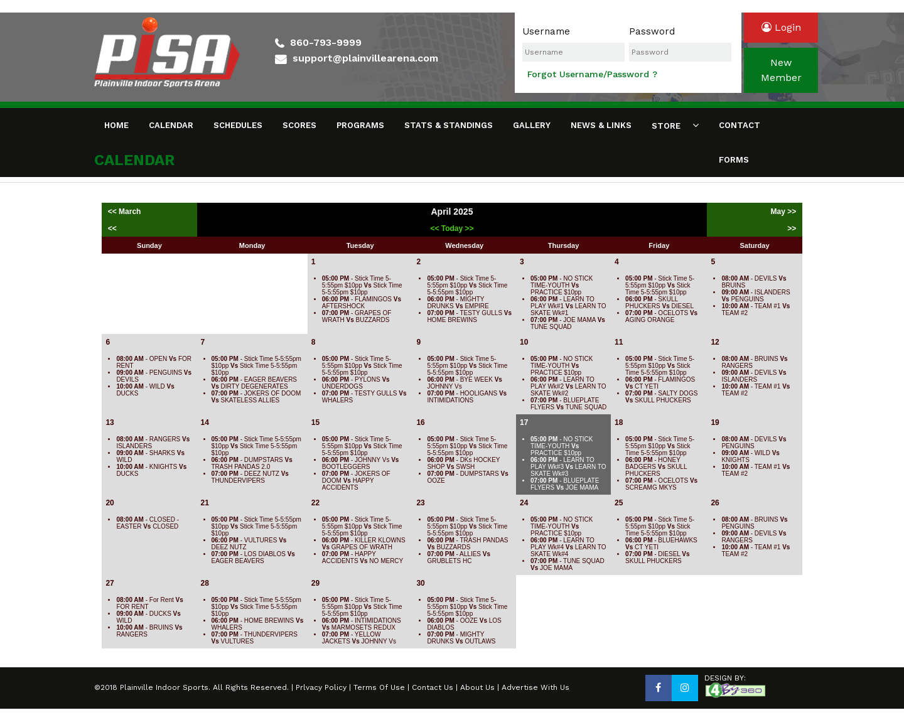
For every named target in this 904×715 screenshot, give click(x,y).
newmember (781, 69)
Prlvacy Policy (321, 687)
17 (524, 422)
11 (619, 342)
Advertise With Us (535, 687)
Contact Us (432, 687)
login (781, 27)
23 (420, 502)
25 (619, 502)
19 (715, 422)
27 (109, 583)
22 (315, 502)
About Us (477, 687)
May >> (784, 211)
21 (205, 502)
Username (546, 31)
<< (112, 228)
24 (524, 502)
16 (420, 422)
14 (205, 422)
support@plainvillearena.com (365, 58)
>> (791, 228)
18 (619, 422)
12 (715, 342)
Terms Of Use (379, 687)
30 (420, 583)
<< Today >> (451, 228)
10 (524, 342)
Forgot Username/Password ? (592, 74)
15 (315, 422)
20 (109, 502)
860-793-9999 (326, 42)
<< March (125, 211)
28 (205, 583)
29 (315, 583)
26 (715, 502)
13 (109, 422)
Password (652, 31)
